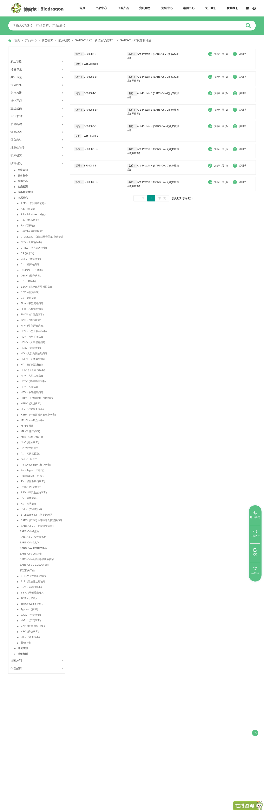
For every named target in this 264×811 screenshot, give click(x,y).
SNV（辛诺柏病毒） (32, 587)
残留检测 (23, 653)
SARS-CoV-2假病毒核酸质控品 (37, 559)
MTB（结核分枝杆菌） (33, 436)
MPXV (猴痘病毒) (30, 431)
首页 (82, 8)
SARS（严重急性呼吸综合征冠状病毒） (43, 520)
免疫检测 (23, 186)
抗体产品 (23, 181)
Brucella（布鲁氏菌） (33, 231)
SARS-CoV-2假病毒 (31, 553)
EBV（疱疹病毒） (31, 292)
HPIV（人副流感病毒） (33, 370)
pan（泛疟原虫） (30, 459)
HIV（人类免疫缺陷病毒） (35, 353)
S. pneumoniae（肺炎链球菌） (38, 514)
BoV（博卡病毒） (30, 220)
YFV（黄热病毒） (30, 631)
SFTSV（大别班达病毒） (35, 576)
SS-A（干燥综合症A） (33, 592)
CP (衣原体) (27, 253)
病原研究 (23, 197)
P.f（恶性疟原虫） (31, 448)
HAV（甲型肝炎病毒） (33, 325)
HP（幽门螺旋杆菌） (32, 364)
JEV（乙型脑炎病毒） (33, 409)
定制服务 (145, 8)
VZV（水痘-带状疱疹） (33, 626)
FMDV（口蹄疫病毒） (33, 314)
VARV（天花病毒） (31, 620)
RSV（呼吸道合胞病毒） (34, 492)
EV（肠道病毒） (30, 297)
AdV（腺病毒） (29, 208)
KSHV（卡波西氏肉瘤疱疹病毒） (39, 414)
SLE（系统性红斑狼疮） (34, 581)
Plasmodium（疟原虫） (34, 475)
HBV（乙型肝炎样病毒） (34, 331)
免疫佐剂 (23, 170)
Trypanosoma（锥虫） (33, 603)
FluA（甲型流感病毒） (33, 303)
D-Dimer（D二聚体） (32, 270)
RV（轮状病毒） (30, 503)
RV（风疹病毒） (30, 498)
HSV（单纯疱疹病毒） (33, 392)
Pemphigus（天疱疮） (33, 470)
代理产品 (123, 8)
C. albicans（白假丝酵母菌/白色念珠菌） (43, 236)
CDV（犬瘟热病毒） (32, 242)
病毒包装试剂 (25, 192)
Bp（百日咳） (28, 225)
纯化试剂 (23, 648)
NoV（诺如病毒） (30, 442)
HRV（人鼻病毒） (31, 386)
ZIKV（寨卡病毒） (31, 637)
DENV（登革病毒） (31, 275)
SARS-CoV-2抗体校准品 (33, 548)
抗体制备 (23, 175)
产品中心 (101, 8)
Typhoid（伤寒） (30, 609)
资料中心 (167, 8)
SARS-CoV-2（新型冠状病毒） (38, 525)
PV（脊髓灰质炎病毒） (33, 481)
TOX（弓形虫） (29, 598)
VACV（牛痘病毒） (31, 614)
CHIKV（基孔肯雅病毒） (34, 247)
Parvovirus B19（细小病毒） (36, 464)
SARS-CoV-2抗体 (29, 542)
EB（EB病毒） (29, 281)
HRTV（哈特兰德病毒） (34, 381)
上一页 (140, 198)
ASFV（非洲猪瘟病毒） (34, 203)
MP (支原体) (27, 425)
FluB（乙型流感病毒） (33, 309)
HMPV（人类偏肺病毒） (34, 359)
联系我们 (232, 8)
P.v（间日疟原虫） (31, 453)
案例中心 (188, 8)
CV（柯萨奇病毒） (31, 264)
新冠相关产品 (27, 570)
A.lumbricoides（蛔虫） (34, 214)
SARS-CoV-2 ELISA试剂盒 (34, 564)
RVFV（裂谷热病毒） (33, 509)
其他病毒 (26, 642)
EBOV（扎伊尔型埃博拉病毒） (38, 286)
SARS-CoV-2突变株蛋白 (33, 537)
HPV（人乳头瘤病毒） (33, 375)
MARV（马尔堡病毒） (33, 420)
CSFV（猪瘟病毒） (31, 258)
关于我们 (210, 8)
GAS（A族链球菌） (31, 320)
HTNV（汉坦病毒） (31, 403)
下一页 (162, 198)
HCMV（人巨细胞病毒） (34, 342)
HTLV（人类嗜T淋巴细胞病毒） (38, 398)
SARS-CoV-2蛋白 (29, 531)
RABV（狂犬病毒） (31, 487)
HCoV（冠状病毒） (31, 347)
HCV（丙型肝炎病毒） (33, 336)
